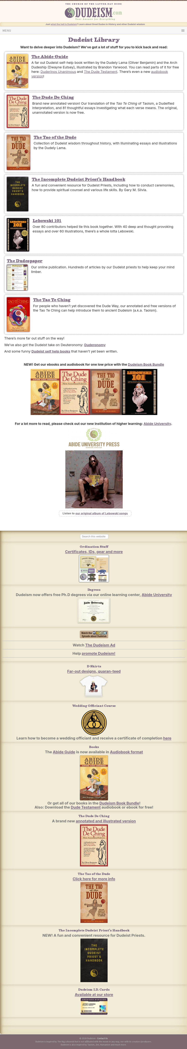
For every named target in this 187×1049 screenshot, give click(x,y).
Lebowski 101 (47, 220)
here (167, 738)
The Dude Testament (100, 72)
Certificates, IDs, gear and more (94, 551)
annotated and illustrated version (106, 821)
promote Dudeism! (98, 653)
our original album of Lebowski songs (101, 513)
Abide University (157, 424)
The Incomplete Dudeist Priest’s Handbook (78, 179)
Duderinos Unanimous (58, 72)
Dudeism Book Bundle (146, 364)
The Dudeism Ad (100, 645)
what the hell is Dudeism (64, 24)
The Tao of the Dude (55, 137)
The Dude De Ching (53, 97)
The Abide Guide (49, 56)
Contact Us (102, 1038)
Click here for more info (94, 879)
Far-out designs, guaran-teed (94, 671)
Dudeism (99, 13)
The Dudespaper (24, 260)
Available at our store (94, 994)
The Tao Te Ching (51, 299)
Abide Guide (64, 752)
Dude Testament (86, 807)
